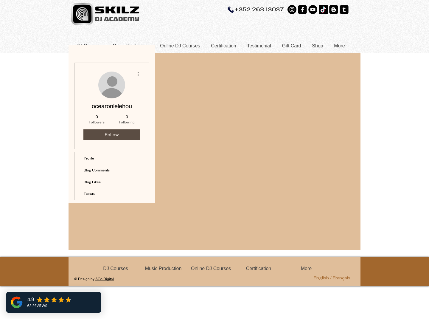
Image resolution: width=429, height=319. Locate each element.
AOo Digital (104, 279)
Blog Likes (92, 182)
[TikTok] (323, 9)
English (321, 278)
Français (341, 278)
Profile (89, 158)
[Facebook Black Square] (302, 9)
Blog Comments (97, 170)
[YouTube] (312, 9)
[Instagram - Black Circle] (291, 9)
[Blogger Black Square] (333, 9)
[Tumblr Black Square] (344, 9)
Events (89, 194)
